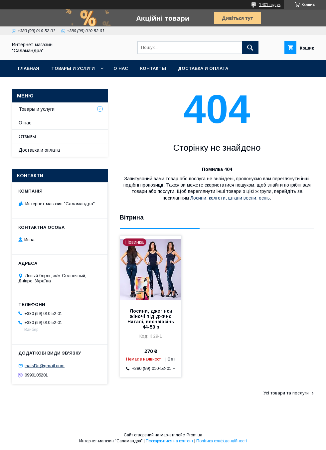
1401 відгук (269, 4)
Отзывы (27, 136)
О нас (120, 68)
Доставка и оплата (203, 68)
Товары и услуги (73, 68)
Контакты (153, 68)
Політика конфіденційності (221, 441)
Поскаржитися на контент (169, 441)
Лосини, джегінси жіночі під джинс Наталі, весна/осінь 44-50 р (150, 319)
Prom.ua (194, 435)
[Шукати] (250, 47)
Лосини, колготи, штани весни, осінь (230, 198)
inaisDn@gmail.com (45, 365)
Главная (28, 68)
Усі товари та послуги (286, 392)
